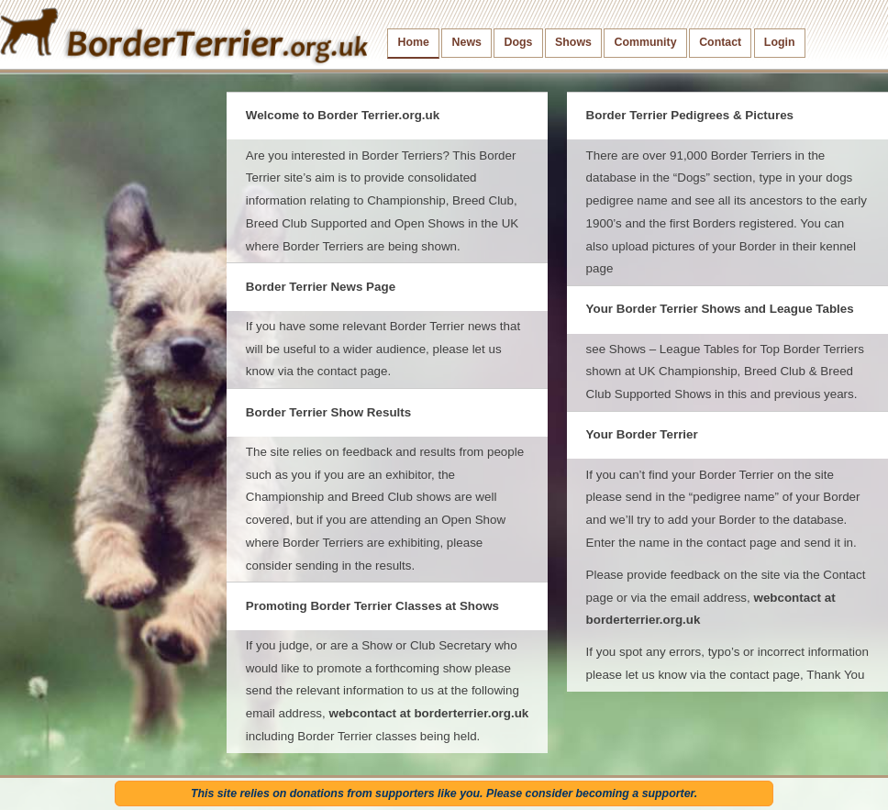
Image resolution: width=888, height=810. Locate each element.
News (467, 42)
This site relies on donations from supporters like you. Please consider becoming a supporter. (444, 793)
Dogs (519, 42)
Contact (720, 42)
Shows (573, 42)
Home (413, 42)
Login (779, 42)
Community (646, 42)
